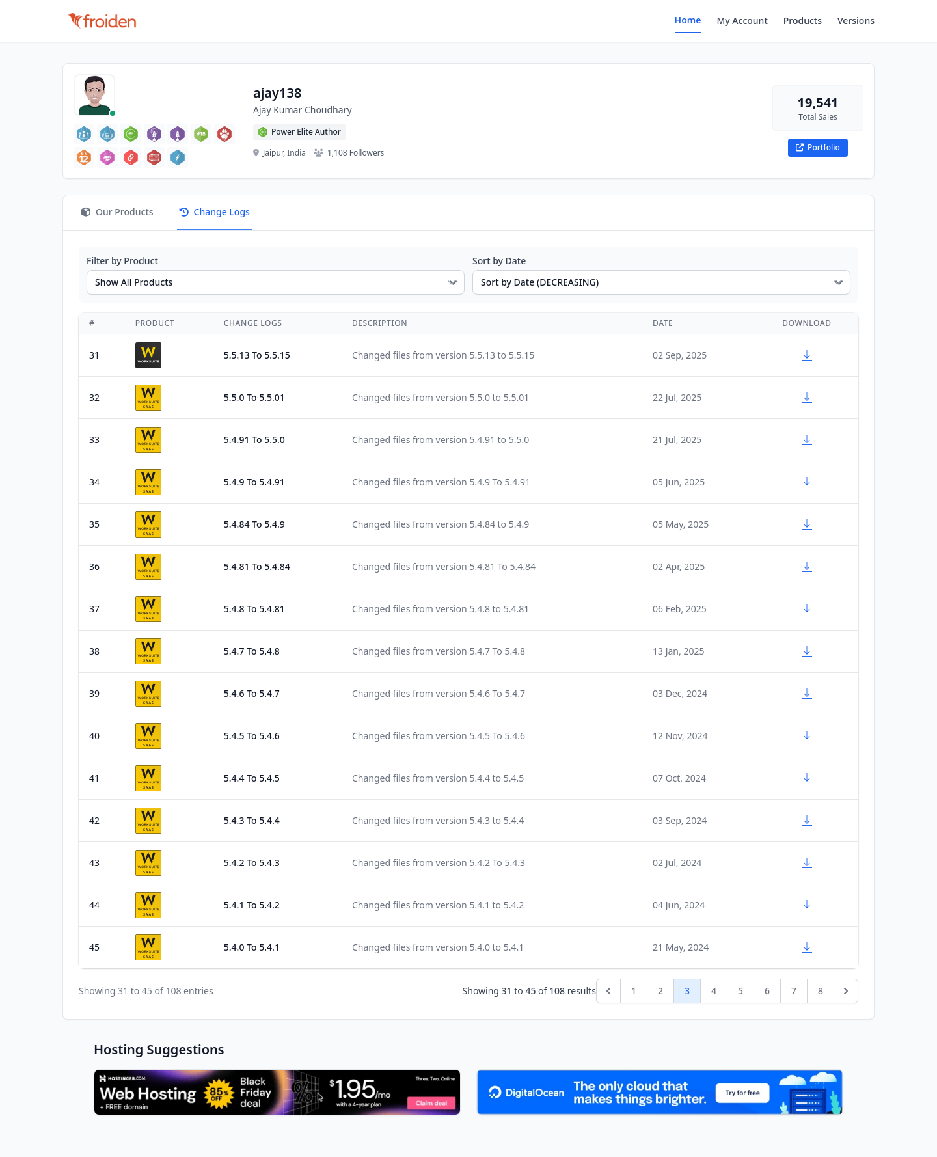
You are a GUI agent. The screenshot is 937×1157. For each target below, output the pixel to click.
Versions (856, 20)
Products (802, 20)
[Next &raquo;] (846, 991)
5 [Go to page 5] (740, 991)
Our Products (117, 212)
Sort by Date (499, 260)
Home (688, 20)
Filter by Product (122, 260)
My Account (741, 20)
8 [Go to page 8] (820, 991)
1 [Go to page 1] (633, 991)
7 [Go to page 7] (793, 991)
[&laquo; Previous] (608, 991)
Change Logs (215, 212)
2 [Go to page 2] (660, 991)
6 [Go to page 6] (767, 991)
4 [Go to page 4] (713, 991)
